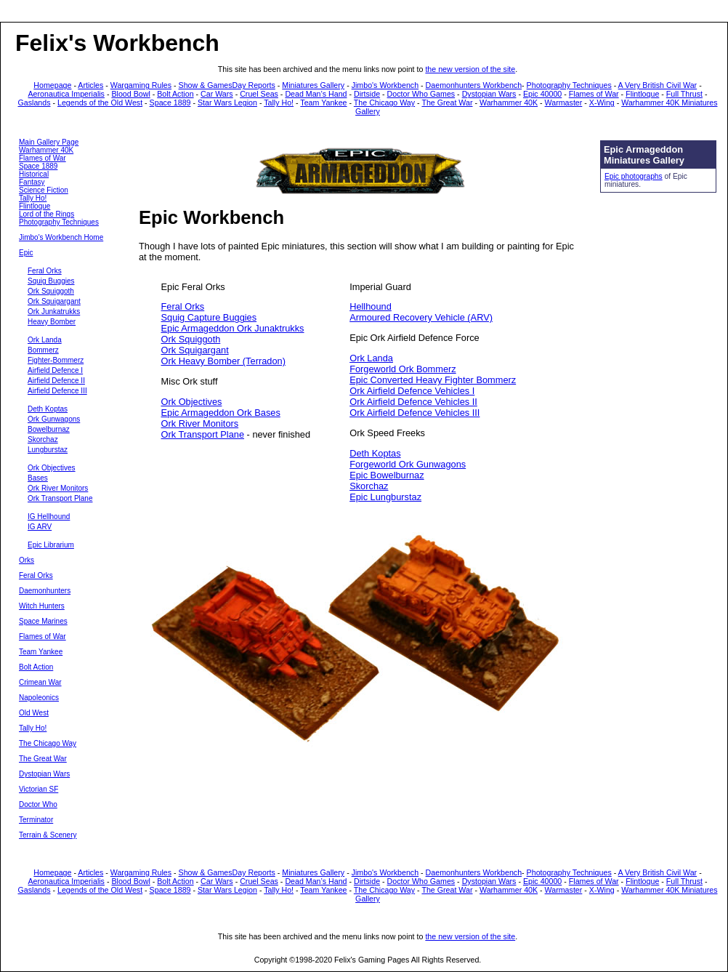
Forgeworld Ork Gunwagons (407, 464)
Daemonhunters (44, 591)
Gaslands (34, 102)
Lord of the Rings (46, 214)
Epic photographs (633, 176)
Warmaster (564, 102)
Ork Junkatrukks (54, 312)
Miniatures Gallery (313, 85)
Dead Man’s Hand (316, 93)
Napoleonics (39, 698)
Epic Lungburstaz (385, 496)
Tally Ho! (279, 102)
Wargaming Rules (140, 85)
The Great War (446, 102)
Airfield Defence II (56, 381)
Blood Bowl (130, 93)
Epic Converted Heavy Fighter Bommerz (432, 379)
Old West (34, 713)
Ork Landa (45, 340)
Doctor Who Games (421, 93)
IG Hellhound (49, 517)
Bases (38, 478)
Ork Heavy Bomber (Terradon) (223, 361)
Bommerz (43, 350)
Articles (90, 85)
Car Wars (217, 93)
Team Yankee (323, 102)
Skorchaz (43, 439)
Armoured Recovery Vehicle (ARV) (421, 317)
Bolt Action (175, 93)
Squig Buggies (51, 281)
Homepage (52, 85)
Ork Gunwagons (54, 419)
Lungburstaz (48, 450)
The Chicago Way (384, 102)
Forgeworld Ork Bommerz (402, 369)
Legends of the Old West (99, 102)
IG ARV (40, 527)
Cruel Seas (259, 93)
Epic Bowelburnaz (386, 475)
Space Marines (43, 621)
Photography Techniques (569, 85)
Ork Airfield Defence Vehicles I (411, 390)
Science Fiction (43, 190)
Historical (34, 174)
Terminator (36, 820)
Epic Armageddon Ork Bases (220, 412)
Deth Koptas (48, 409)
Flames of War (594, 93)
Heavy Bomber (52, 322)
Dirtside (367, 93)
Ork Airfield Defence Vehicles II (413, 401)
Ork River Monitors (58, 488)
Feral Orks (45, 271)
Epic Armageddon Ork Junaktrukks (232, 328)
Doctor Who (38, 804)
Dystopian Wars (489, 93)
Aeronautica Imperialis (66, 93)
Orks (26, 560)
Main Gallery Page (48, 142)
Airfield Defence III (57, 391)
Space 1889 (170, 102)
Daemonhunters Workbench (474, 85)
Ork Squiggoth (51, 291)
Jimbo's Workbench (385, 85)
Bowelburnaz (49, 429)
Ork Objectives (52, 468)
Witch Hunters (42, 606)
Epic (26, 253)
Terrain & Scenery (47, 835)
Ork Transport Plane (60, 498)
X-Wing (602, 102)
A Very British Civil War (657, 85)
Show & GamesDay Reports (227, 85)
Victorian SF (38, 789)
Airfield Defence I (55, 370)
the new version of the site (470, 69)
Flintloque (642, 93)
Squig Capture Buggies (209, 317)
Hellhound (370, 306)
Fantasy (32, 182)
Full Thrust (684, 93)
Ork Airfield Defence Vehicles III (414, 412)
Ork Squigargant (54, 301)
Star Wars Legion (227, 102)
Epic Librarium (51, 545)
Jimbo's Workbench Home (61, 237)
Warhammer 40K (509, 102)
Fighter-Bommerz (56, 360)
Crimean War (40, 682)
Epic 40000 (542, 93)
